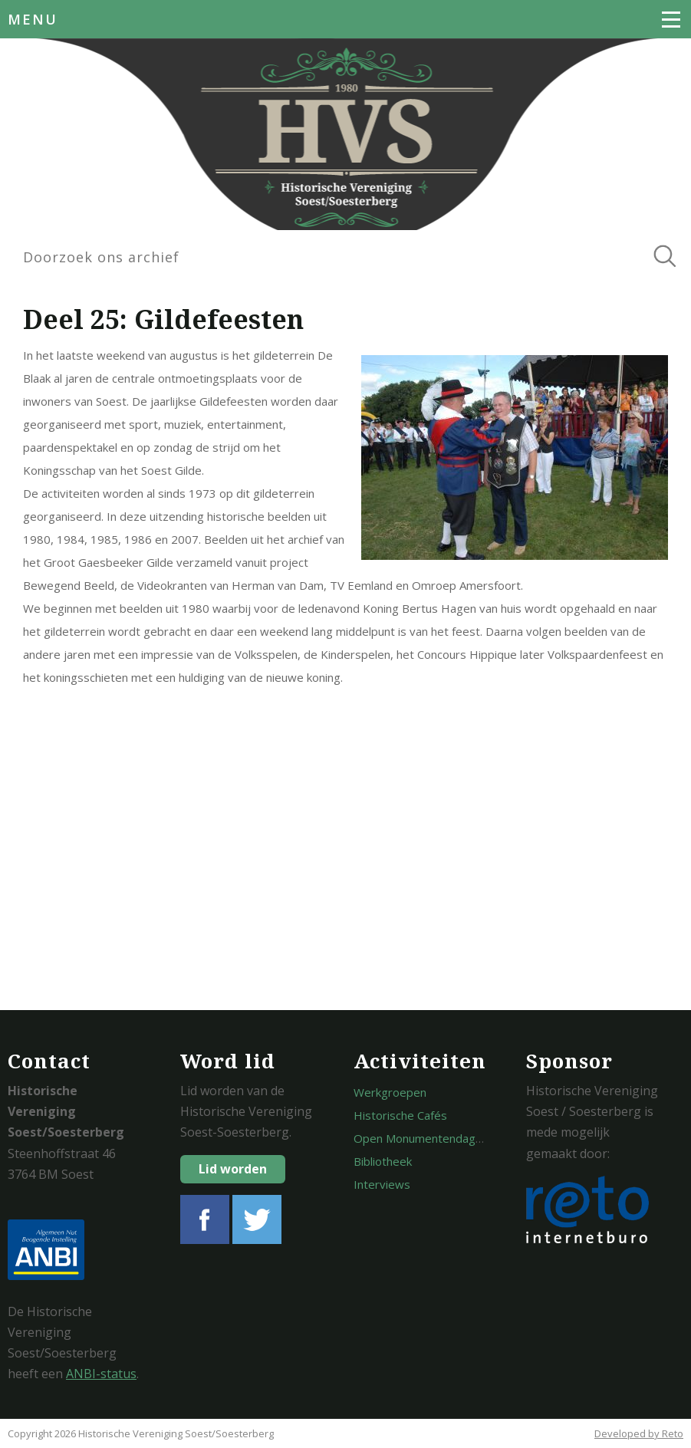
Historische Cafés (400, 1115)
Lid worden (233, 1168)
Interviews (382, 1184)
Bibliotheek (383, 1161)
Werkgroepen (390, 1092)
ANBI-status (101, 1373)
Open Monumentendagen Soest (438, 1138)
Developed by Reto (638, 1433)
